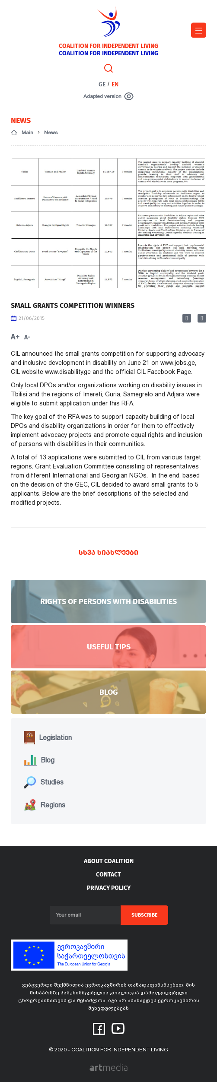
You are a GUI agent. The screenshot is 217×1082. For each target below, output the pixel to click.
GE (102, 84)
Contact (108, 874)
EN (115, 84)
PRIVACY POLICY (109, 888)
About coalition (109, 861)
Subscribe (144, 915)
